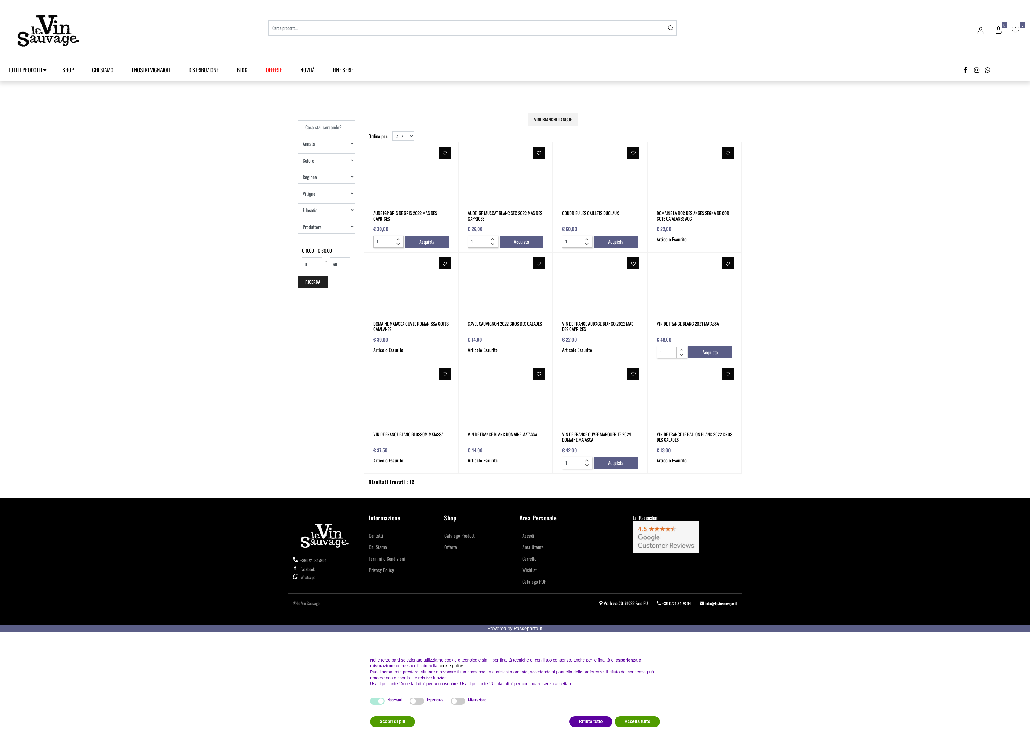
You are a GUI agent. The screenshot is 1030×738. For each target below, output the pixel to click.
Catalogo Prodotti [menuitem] (460, 535)
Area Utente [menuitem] (533, 547)
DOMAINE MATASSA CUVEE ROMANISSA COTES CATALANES (411, 326)
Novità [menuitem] (307, 70)
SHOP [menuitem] (68, 70)
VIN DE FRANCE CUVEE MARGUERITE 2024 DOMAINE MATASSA (596, 437)
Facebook (304, 569)
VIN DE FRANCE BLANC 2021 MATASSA (688, 323)
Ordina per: (378, 136)
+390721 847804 (310, 560)
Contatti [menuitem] (376, 535)
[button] (670, 28)
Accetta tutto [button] (637, 721)
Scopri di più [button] (392, 721)
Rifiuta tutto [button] (591, 721)
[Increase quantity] (398, 239)
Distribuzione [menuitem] (203, 70)
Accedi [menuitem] (528, 535)
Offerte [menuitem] (450, 547)
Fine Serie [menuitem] (343, 70)
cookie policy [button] (450, 665)
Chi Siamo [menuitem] (103, 70)
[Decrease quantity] (398, 244)
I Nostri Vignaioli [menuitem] (151, 70)
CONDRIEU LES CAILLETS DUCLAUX (590, 213)
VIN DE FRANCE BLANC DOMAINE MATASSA (502, 434)
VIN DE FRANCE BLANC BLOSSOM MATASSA (408, 434)
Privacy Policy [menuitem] (381, 570)
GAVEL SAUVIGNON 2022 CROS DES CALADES (505, 323)
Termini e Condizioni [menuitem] (387, 558)
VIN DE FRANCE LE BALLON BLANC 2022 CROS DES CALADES (694, 437)
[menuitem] (274, 69)
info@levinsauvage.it (718, 603)
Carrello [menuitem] (529, 558)
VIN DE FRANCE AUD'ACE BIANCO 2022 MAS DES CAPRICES (597, 326)
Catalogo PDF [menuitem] (534, 581)
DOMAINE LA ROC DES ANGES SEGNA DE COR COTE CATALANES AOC (693, 216)
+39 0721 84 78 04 (674, 603)
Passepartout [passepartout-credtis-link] (527, 628)
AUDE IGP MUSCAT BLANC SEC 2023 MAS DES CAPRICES (505, 216)
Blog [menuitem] (242, 70)
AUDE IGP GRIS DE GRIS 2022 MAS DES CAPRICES (405, 216)
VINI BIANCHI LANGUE (553, 119)
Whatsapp (308, 577)
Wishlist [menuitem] (529, 570)
